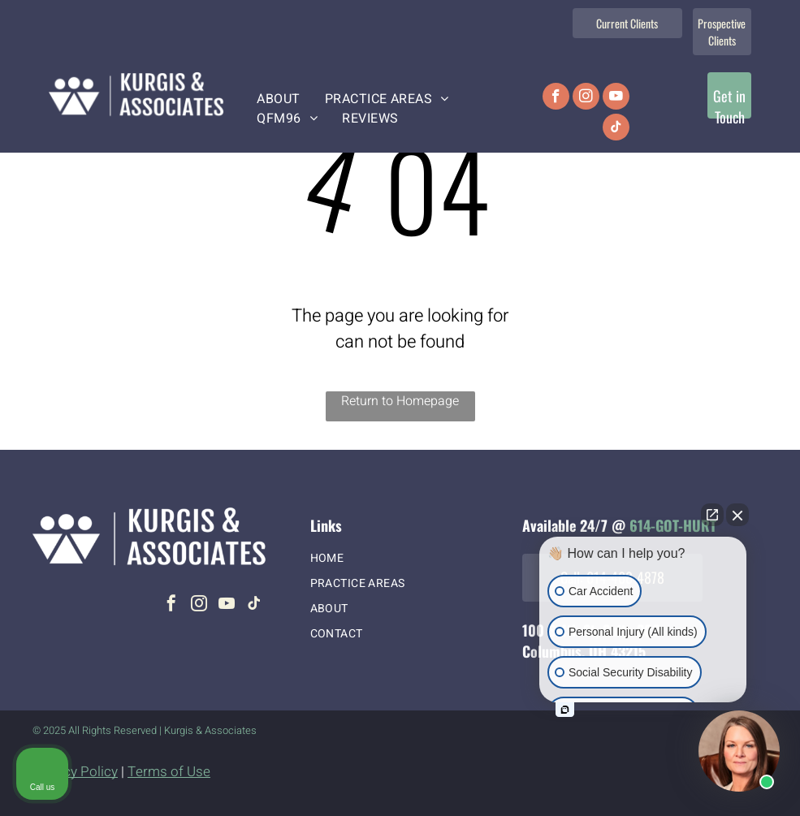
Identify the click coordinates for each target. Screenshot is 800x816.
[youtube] (616, 98)
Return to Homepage (400, 401)
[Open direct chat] (712, 514)
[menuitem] (278, 99)
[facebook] (556, 98)
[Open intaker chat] (565, 709)
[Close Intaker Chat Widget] (737, 514)
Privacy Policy (75, 772)
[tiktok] (616, 129)
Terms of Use (169, 772)
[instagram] (586, 98)
